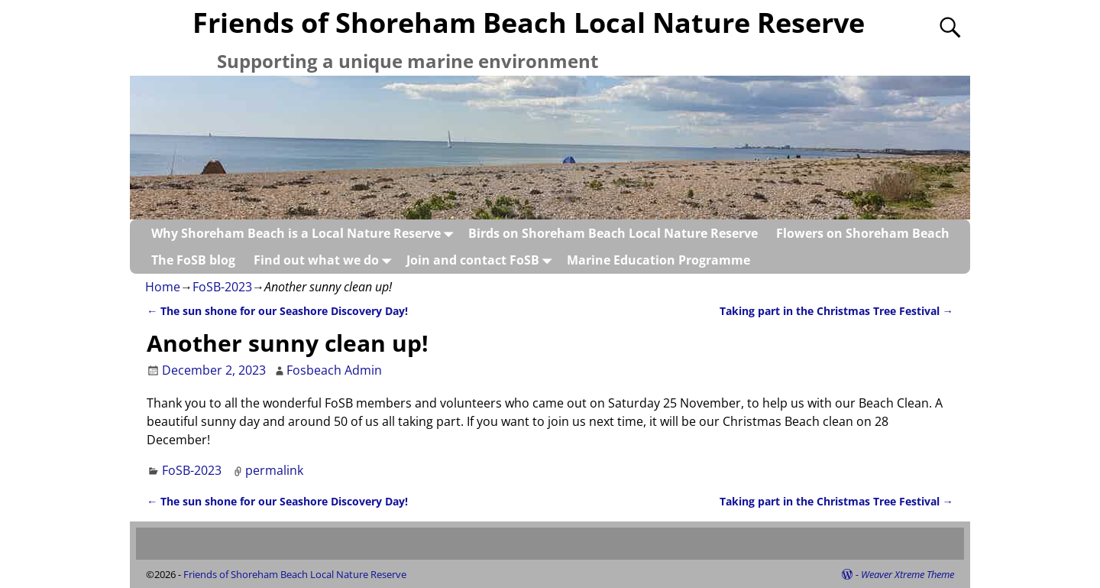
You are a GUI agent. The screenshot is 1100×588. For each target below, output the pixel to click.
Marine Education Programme (658, 260)
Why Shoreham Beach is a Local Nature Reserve (305, 232)
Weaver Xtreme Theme (907, 574)
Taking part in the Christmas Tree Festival (836, 311)
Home (162, 286)
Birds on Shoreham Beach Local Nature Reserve (613, 233)
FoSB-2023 (222, 286)
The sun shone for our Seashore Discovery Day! (277, 311)
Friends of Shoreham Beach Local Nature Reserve (528, 22)
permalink (274, 470)
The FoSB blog (193, 260)
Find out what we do (325, 259)
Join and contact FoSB (482, 259)
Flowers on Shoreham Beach (863, 233)
